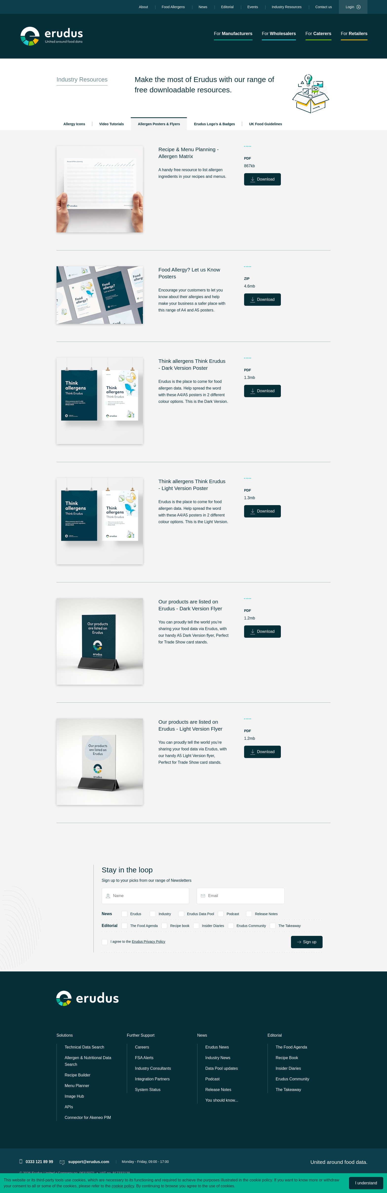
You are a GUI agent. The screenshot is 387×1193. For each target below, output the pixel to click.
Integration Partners (152, 1079)
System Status (147, 1090)
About (143, 7)
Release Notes (266, 913)
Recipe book (180, 925)
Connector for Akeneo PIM (88, 1117)
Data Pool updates (221, 1068)
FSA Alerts (144, 1058)
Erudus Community (251, 925)
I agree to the (137, 941)
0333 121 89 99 (39, 1162)
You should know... (221, 1100)
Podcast (233, 913)
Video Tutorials (111, 124)
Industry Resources (287, 7)
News (203, 7)
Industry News (217, 1058)
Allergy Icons (74, 124)
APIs (69, 1107)
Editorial (227, 7)
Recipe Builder (77, 1075)
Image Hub (74, 1096)
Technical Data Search (84, 1047)
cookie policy (123, 1186)
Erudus (135, 913)
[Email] (242, 896)
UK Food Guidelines (265, 124)
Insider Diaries (213, 925)
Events (252, 7)
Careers (142, 1047)
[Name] (147, 896)
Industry (164, 913)
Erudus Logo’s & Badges (214, 124)
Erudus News (217, 1047)
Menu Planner (77, 1086)
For (233, 33)
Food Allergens (173, 7)
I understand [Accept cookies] (366, 1183)
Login (353, 7)
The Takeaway (290, 925)
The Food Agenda (144, 925)
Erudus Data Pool (200, 913)
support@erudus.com (88, 1162)
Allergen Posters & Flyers (159, 124)
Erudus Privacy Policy (148, 942)
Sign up (306, 942)
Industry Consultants (153, 1068)
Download (262, 179)
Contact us (323, 7)
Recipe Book (287, 1058)
